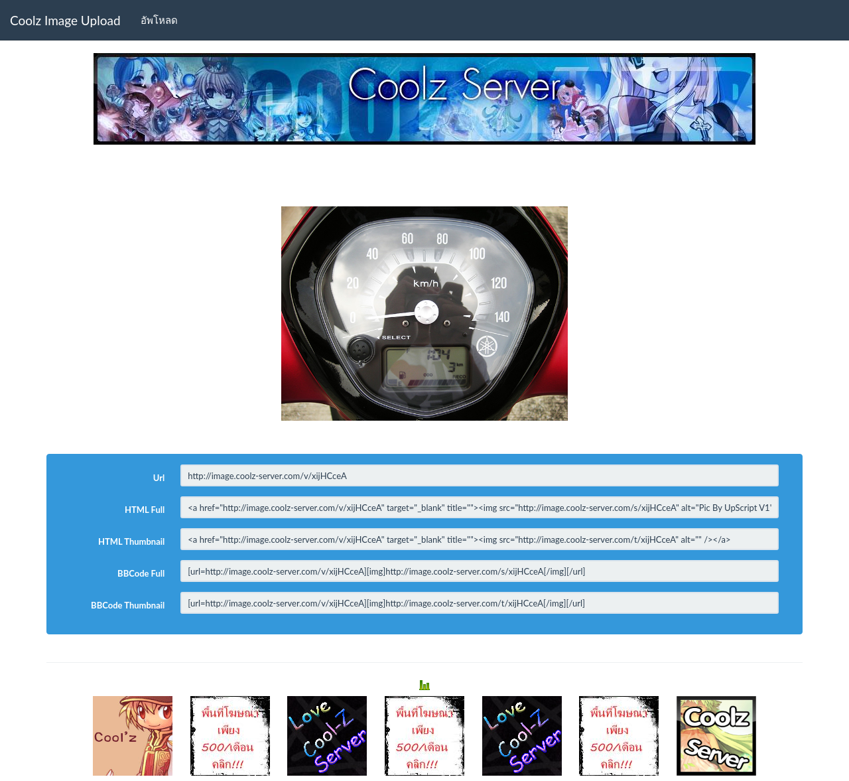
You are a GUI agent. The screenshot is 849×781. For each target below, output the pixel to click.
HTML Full (144, 509)
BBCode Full (140, 573)
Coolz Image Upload (65, 20)
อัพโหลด (159, 20)
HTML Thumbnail (131, 541)
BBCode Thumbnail (127, 605)
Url (159, 477)
